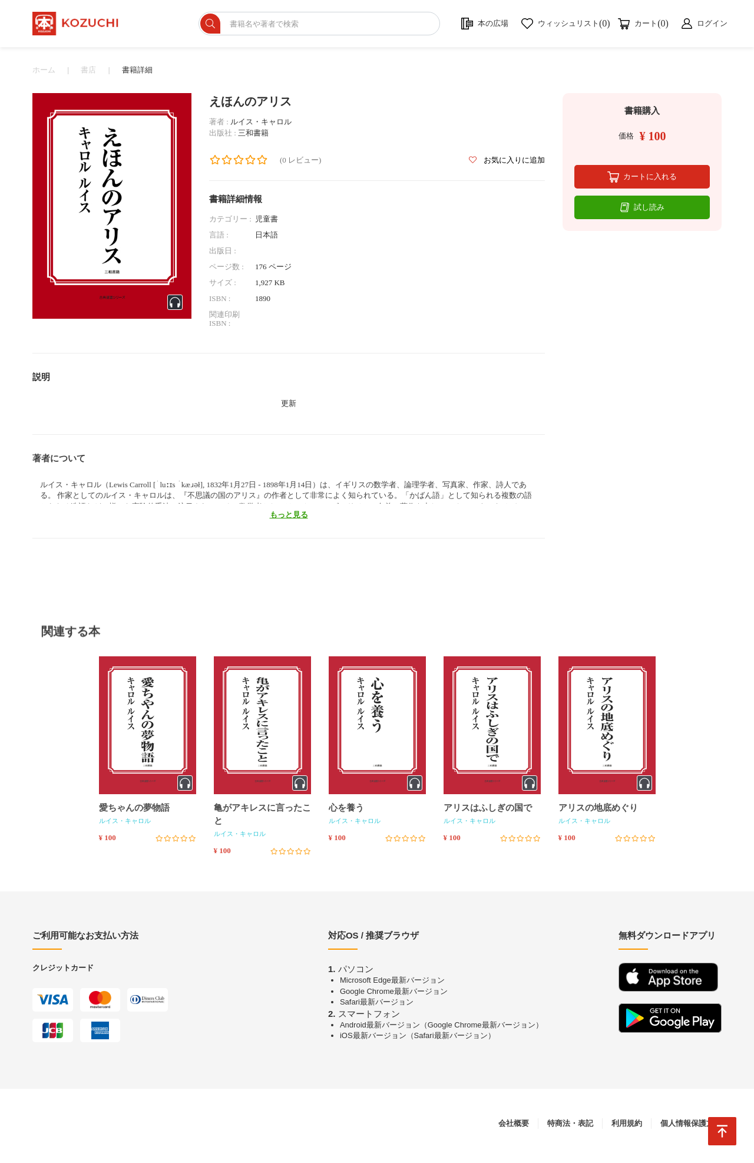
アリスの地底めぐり (598, 812)
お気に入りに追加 (507, 164)
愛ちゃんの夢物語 (134, 812)
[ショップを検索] (336, 26)
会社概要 (513, 1127)
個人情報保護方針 (691, 1127)
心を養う (346, 812)
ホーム (43, 74)
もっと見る (289, 519)
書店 (88, 74)
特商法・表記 (570, 1127)
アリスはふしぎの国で (488, 812)
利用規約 (626, 1127)
